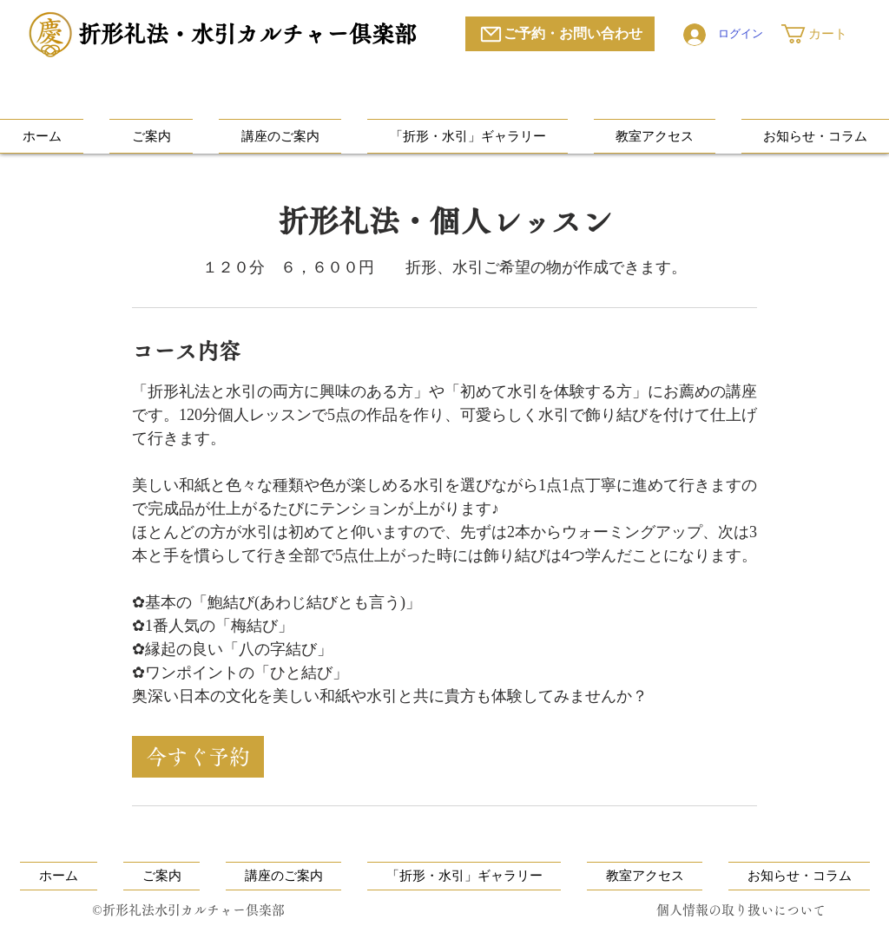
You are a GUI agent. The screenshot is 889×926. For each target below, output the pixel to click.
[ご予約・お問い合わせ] (560, 33)
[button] (825, 33)
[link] (198, 757)
